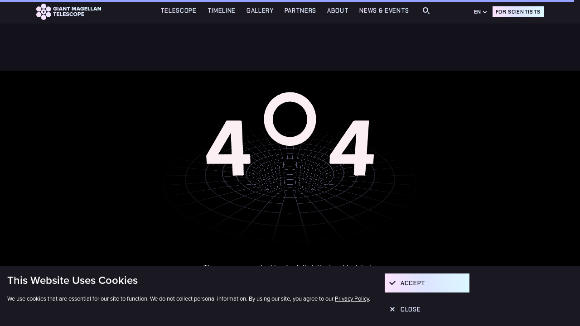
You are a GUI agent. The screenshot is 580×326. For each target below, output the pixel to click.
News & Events (384, 10)
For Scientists (518, 12)
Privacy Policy (352, 298)
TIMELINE (222, 10)
